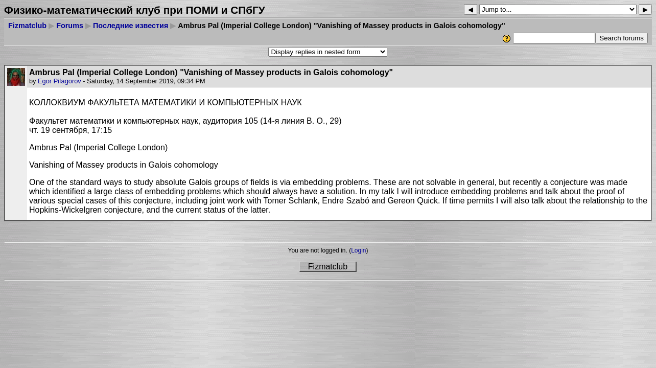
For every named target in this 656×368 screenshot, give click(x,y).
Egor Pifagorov (59, 81)
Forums (69, 25)
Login (358, 250)
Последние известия (130, 25)
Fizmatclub (27, 25)
